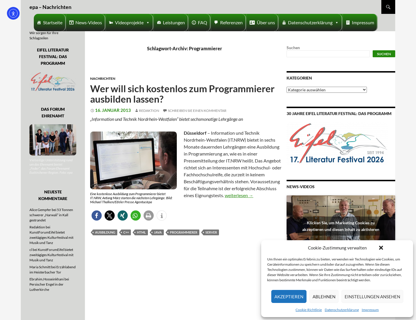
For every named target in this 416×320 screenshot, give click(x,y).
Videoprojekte (132, 22)
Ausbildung (105, 232)
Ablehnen (324, 296)
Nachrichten (102, 78)
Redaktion (149, 110)
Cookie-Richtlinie (309, 310)
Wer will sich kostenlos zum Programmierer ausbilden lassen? (182, 94)
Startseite (52, 22)
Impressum (370, 310)
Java (158, 232)
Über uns (266, 22)
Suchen (293, 47)
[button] (381, 248)
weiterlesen (239, 195)
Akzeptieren (288, 296)
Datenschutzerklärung (342, 310)
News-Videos (88, 22)
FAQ (202, 22)
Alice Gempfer (40, 210)
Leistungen (174, 22)
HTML (141, 232)
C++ (126, 232)
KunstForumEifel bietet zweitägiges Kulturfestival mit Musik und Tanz (51, 237)
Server (211, 232)
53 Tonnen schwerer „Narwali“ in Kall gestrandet (51, 215)
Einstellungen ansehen (372, 296)
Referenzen (231, 22)
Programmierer (183, 232)
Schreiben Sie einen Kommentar (197, 110)
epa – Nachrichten (50, 7)
